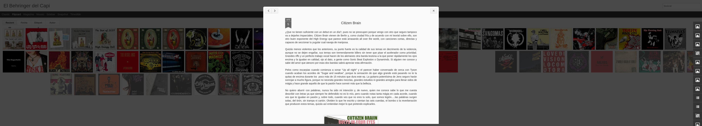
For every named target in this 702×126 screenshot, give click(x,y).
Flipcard (16, 14)
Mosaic (40, 14)
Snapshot (63, 14)
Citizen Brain (351, 23)
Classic (6, 14)
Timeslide (75, 14)
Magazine (28, 14)
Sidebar (51, 14)
